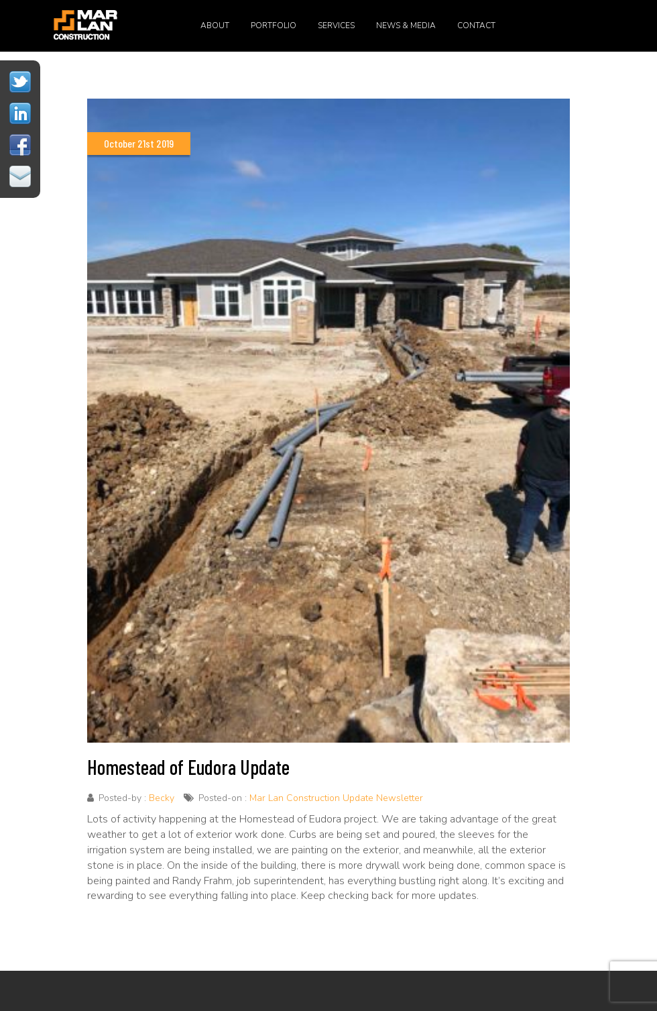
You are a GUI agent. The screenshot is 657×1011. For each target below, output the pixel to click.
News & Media (406, 25)
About (214, 25)
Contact (476, 25)
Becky (161, 798)
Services (336, 25)
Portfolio (273, 25)
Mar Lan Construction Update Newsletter (336, 798)
